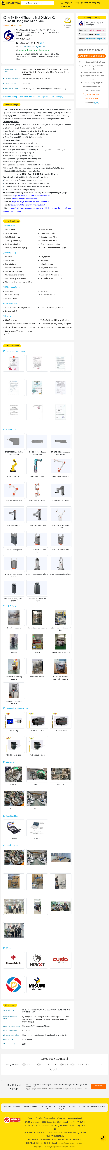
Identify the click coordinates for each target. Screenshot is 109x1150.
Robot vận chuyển (48, 233)
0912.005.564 (91, 98)
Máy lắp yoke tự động (13, 271)
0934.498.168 (92, 94)
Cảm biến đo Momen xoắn (51, 275)
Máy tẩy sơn (45, 260)
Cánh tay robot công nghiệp (16, 248)
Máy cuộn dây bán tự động (15, 278)
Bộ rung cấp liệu (11, 298)
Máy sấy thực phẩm (13, 267)
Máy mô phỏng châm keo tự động (18, 282)
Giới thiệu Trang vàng (12, 1106)
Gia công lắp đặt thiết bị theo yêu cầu (20, 324)
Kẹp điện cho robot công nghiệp (53, 248)
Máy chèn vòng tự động (14, 275)
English (61, 1109)
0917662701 (26, 38)
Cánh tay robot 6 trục (13, 240)
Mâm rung (45, 291)
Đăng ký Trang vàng (70, 3)
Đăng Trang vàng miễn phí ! (92, 55)
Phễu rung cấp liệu (48, 295)
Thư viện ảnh (43, 96)
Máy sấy (8, 257)
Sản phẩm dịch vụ (27, 96)
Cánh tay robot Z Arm (13, 244)
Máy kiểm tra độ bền (49, 267)
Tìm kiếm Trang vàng (32, 3)
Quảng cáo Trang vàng (90, 3)
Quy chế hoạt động (30, 1106)
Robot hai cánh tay (12, 237)
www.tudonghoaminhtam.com (34, 50)
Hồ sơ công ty (57, 96)
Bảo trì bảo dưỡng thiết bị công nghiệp (20, 327)
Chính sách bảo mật (48, 1106)
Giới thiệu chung (10, 96)
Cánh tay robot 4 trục (49, 240)
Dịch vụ (8, 316)
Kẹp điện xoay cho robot (50, 244)
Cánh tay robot (11, 233)
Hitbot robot (10, 225)
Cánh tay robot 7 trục (49, 237)
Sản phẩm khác (11, 303)
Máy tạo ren (45, 257)
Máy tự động (10, 253)
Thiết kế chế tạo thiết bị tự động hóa (55, 320)
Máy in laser (10, 260)
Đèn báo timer (11, 264)
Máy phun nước (47, 264)
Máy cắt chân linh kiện (49, 271)
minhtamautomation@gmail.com (32, 46)
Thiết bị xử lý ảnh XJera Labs (52, 307)
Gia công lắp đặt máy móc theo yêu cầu (56, 327)
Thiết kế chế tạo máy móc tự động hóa (56, 324)
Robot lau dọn (46, 230)
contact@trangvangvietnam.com (71, 1143)
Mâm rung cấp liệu (12, 287)
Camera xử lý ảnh (12, 311)
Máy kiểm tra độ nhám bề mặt (53, 278)
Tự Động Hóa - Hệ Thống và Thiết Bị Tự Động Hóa (41, 69)
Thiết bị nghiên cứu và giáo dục (17, 307)
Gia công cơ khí (11, 320)
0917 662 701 (32, 42)
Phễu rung (9, 291)
